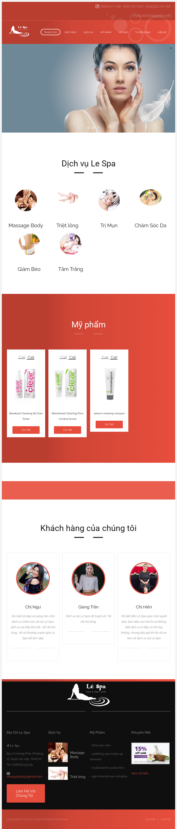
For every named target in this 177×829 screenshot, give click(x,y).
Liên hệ (162, 32)
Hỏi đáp (123, 32)
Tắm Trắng (70, 269)
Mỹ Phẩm (105, 32)
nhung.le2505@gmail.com (151, 15)
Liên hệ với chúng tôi (25, 793)
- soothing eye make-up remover (106, 756)
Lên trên (150, 819)
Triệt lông (67, 225)
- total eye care (100, 745)
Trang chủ (50, 32)
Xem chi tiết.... (140, 773)
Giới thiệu (71, 32)
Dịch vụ (88, 32)
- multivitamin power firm (107, 767)
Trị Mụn (109, 225)
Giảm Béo (29, 269)
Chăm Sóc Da (150, 225)
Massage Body (26, 225)
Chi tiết (26, 430)
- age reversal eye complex (108, 776)
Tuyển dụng (142, 32)
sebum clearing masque (109, 413)
